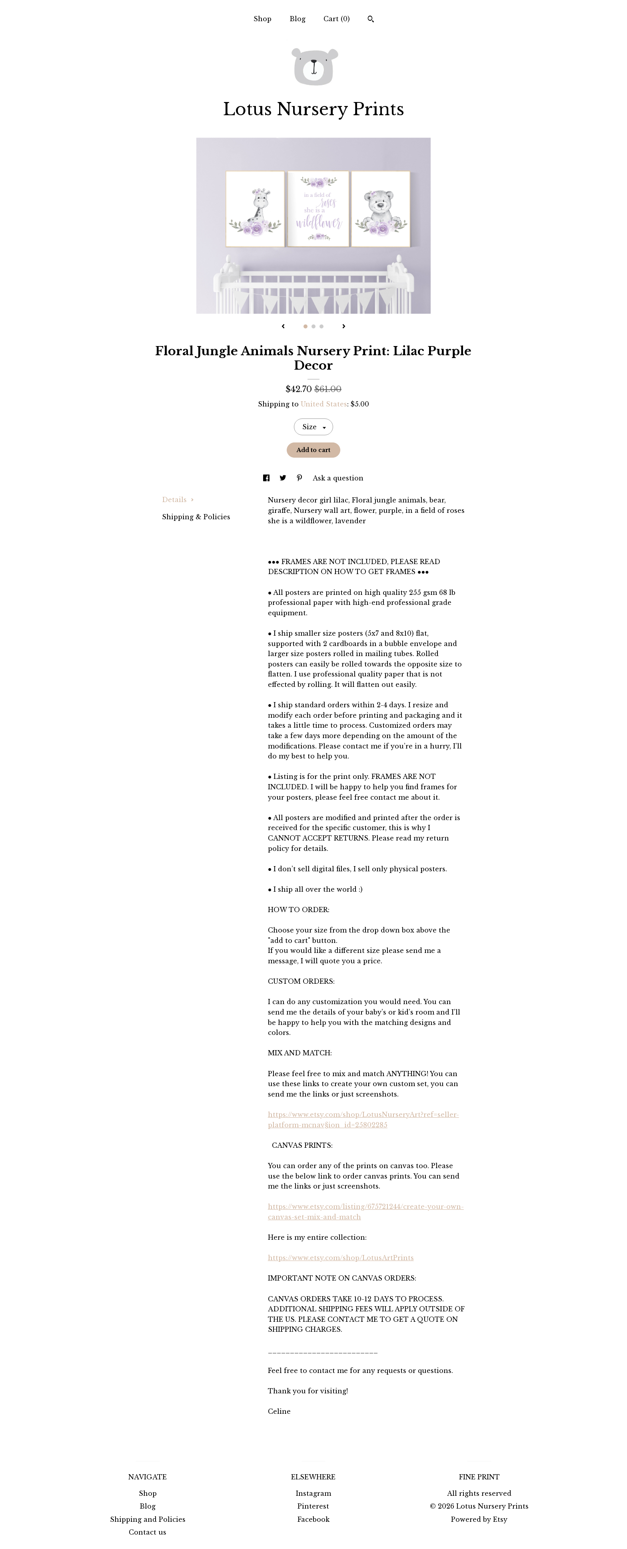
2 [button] (313, 326)
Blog (298, 19)
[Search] (371, 20)
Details (178, 500)
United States (324, 404)
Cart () (336, 19)
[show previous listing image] (283, 327)
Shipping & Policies (196, 517)
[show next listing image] (344, 327)
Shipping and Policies (148, 1519)
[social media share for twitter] (284, 478)
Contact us (147, 1532)
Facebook (313, 1519)
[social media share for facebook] (267, 478)
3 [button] (321, 326)
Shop (263, 19)
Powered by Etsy (479, 1519)
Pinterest (313, 1506)
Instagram (313, 1493)
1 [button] (306, 326)
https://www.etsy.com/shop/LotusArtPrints (341, 1258)
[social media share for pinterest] (300, 478)
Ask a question (338, 478)
